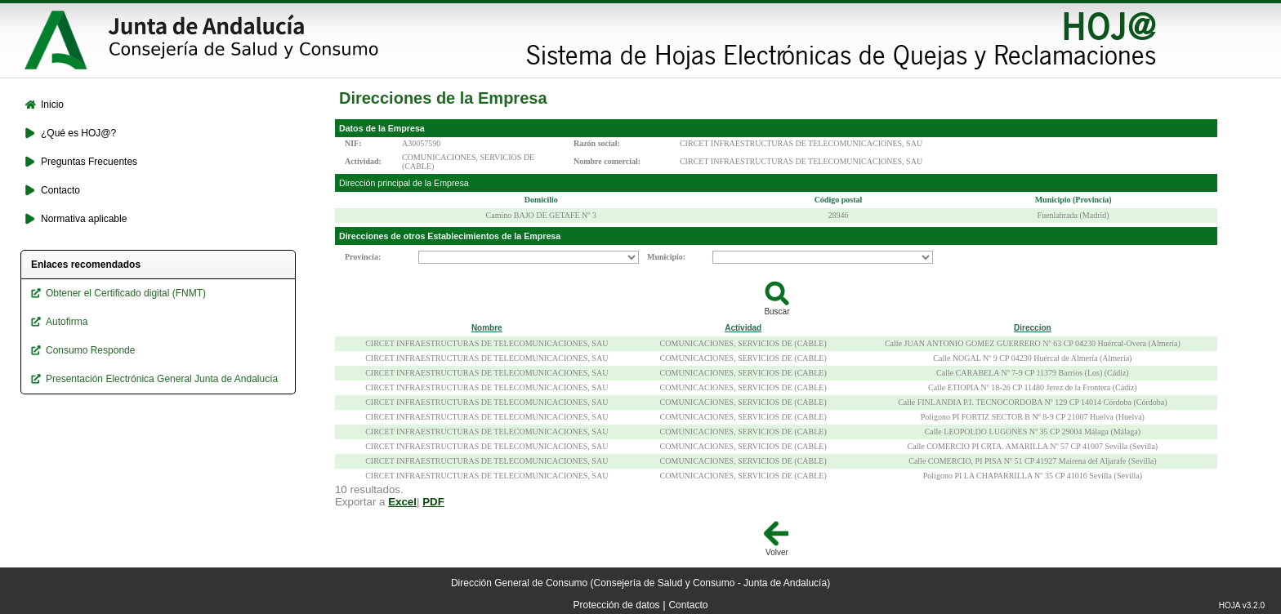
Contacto (687, 605)
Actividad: (363, 161)
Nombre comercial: (607, 161)
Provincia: (363, 256)
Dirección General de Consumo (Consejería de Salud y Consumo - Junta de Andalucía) (640, 583)
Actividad (743, 327)
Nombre (486, 327)
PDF (433, 502)
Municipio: (666, 256)
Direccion (1032, 327)
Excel (402, 502)
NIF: (353, 143)
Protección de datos (617, 605)
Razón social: (597, 143)
